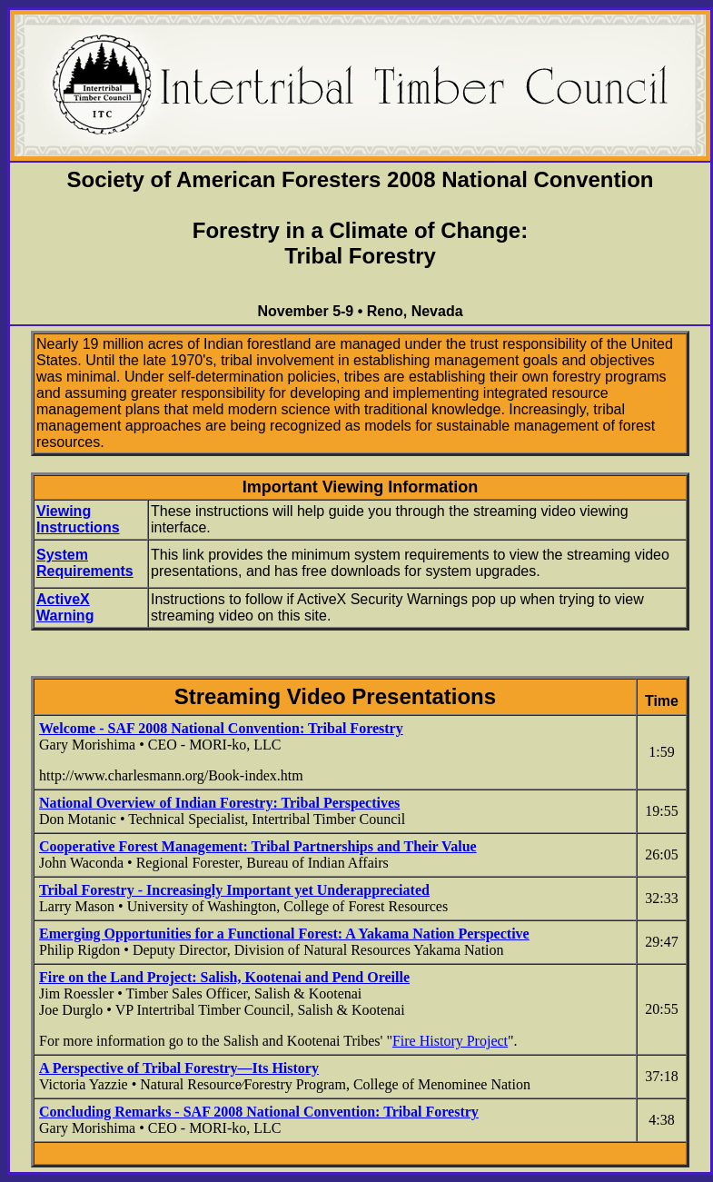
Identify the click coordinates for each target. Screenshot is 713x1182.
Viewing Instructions (78, 519)
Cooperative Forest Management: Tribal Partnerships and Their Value (258, 846)
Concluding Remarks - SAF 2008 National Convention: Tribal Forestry (259, 1111)
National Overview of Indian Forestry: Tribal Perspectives (219, 802)
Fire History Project (450, 1040)
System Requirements (85, 563)
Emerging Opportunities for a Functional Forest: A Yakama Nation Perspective (284, 933)
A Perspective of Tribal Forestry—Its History (179, 1068)
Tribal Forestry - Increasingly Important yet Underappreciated (234, 890)
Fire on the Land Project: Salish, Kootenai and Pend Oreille (224, 977)
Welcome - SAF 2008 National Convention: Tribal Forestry (221, 728)
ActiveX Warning (65, 607)
